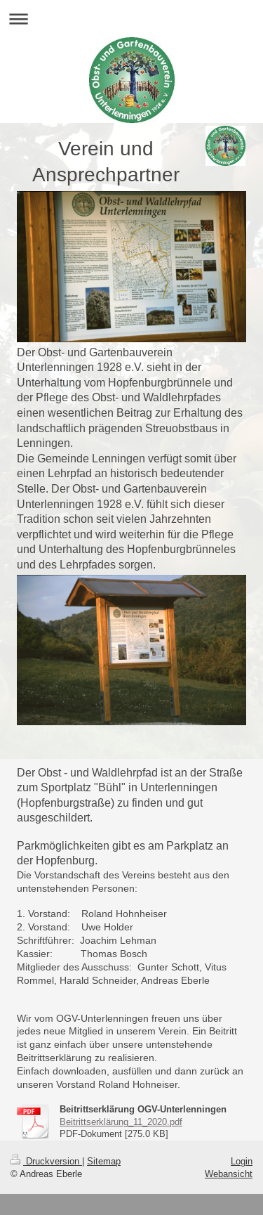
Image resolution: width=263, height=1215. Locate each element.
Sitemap (104, 1161)
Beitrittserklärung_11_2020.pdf (121, 1121)
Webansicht (228, 1173)
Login (241, 1161)
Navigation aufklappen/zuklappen (131, 19)
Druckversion (46, 1161)
